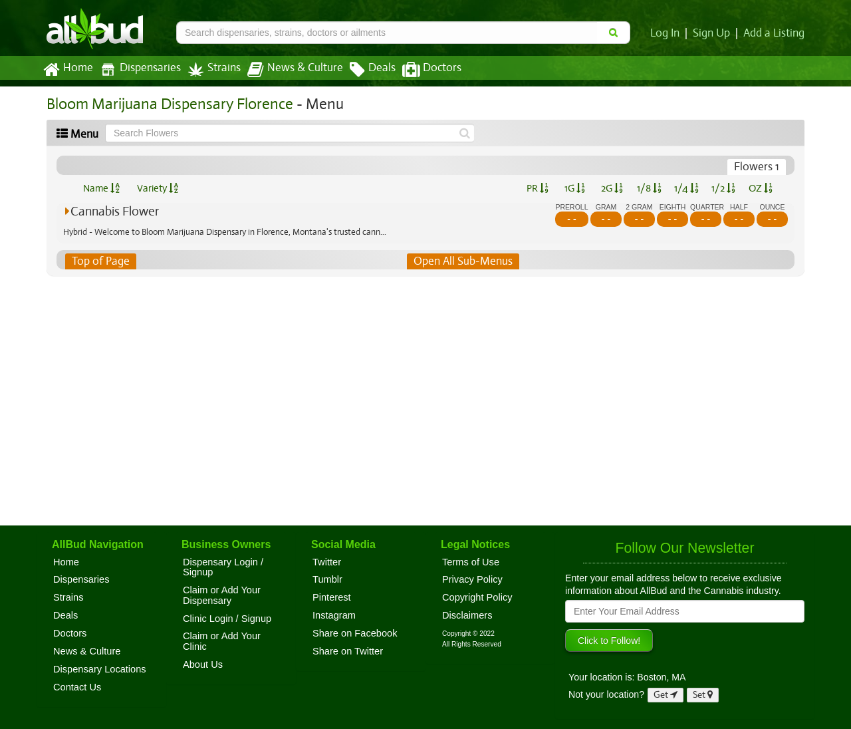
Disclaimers (467, 615)
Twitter (326, 562)
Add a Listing (774, 33)
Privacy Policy (472, 579)
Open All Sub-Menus (463, 261)
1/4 (686, 188)
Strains (209, 69)
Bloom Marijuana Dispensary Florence (166, 104)
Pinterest (331, 597)
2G (611, 188)
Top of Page (100, 261)
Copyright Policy (477, 597)
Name (101, 188)
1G (574, 188)
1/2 (723, 188)
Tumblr (327, 579)
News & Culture (288, 69)
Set (703, 694)
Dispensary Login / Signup (223, 567)
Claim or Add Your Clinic (222, 641)
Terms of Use (470, 562)
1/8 (649, 188)
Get (665, 694)
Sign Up (713, 33)
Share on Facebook (355, 633)
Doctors (420, 69)
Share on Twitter (347, 651)
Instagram (334, 615)
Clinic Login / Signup (227, 618)
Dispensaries (137, 69)
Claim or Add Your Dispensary (222, 595)
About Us (203, 664)
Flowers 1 (757, 167)
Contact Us (77, 687)
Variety (157, 188)
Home (67, 69)
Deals (362, 69)
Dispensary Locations (99, 669)
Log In (667, 33)
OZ (761, 188)
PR (537, 188)
